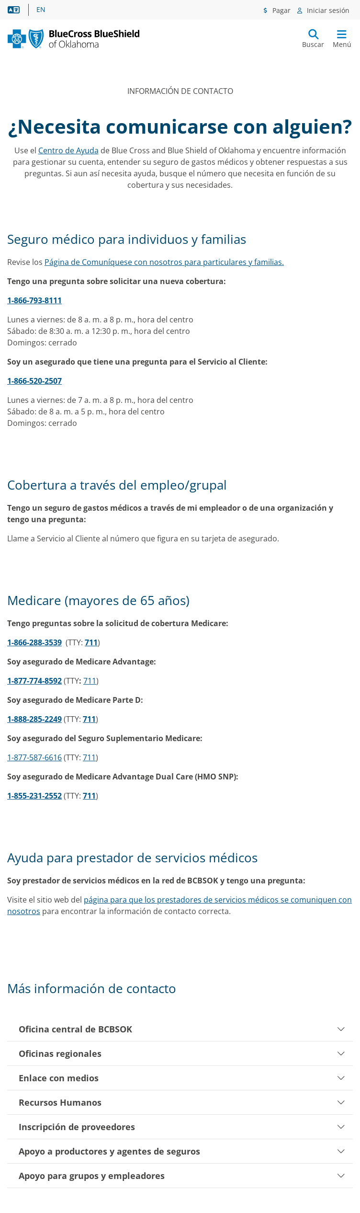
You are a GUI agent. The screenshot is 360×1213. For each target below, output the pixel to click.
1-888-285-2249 (34, 719)
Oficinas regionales (182, 1053)
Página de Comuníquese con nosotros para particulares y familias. (164, 262)
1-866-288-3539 (34, 642)
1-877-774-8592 (34, 680)
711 (91, 642)
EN (40, 9)
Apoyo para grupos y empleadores (182, 1176)
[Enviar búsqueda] (313, 38)
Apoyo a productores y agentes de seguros (182, 1151)
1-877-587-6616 (34, 757)
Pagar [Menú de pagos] (280, 10)
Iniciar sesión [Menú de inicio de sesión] (327, 10)
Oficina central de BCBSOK (182, 1029)
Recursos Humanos (182, 1102)
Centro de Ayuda (68, 150)
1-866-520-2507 (34, 381)
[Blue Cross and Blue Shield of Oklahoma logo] (94, 38)
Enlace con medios (182, 1078)
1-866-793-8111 (34, 300)
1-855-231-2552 (34, 795)
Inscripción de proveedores (182, 1127)
